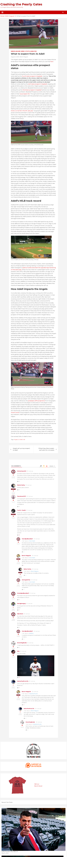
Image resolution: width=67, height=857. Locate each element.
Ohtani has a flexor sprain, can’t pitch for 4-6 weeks (46, 449)
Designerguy (21, 603)
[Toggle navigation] (2, 12)
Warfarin (20, 613)
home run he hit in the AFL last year (22, 110)
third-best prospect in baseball (32, 90)
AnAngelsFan (26, 580)
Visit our (36, 784)
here (51, 61)
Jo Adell (20, 439)
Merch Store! (38, 786)
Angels (16, 439)
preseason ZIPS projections (36, 400)
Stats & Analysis (31, 51)
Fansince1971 (21, 496)
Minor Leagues (16, 51)
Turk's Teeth (21, 510)
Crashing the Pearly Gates (21, 4)
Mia (18, 651)
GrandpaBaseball (27, 538)
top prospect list (25, 94)
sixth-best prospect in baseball (37, 84)
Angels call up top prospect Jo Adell (21, 449)
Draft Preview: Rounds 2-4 (10, 851)
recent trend (15, 412)
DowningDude (22, 642)
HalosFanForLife (22, 681)
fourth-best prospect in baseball (32, 76)
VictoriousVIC (21, 471)
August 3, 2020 (15, 57)
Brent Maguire (24, 57)
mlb (24, 439)
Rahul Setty (21, 485)
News (23, 51)
